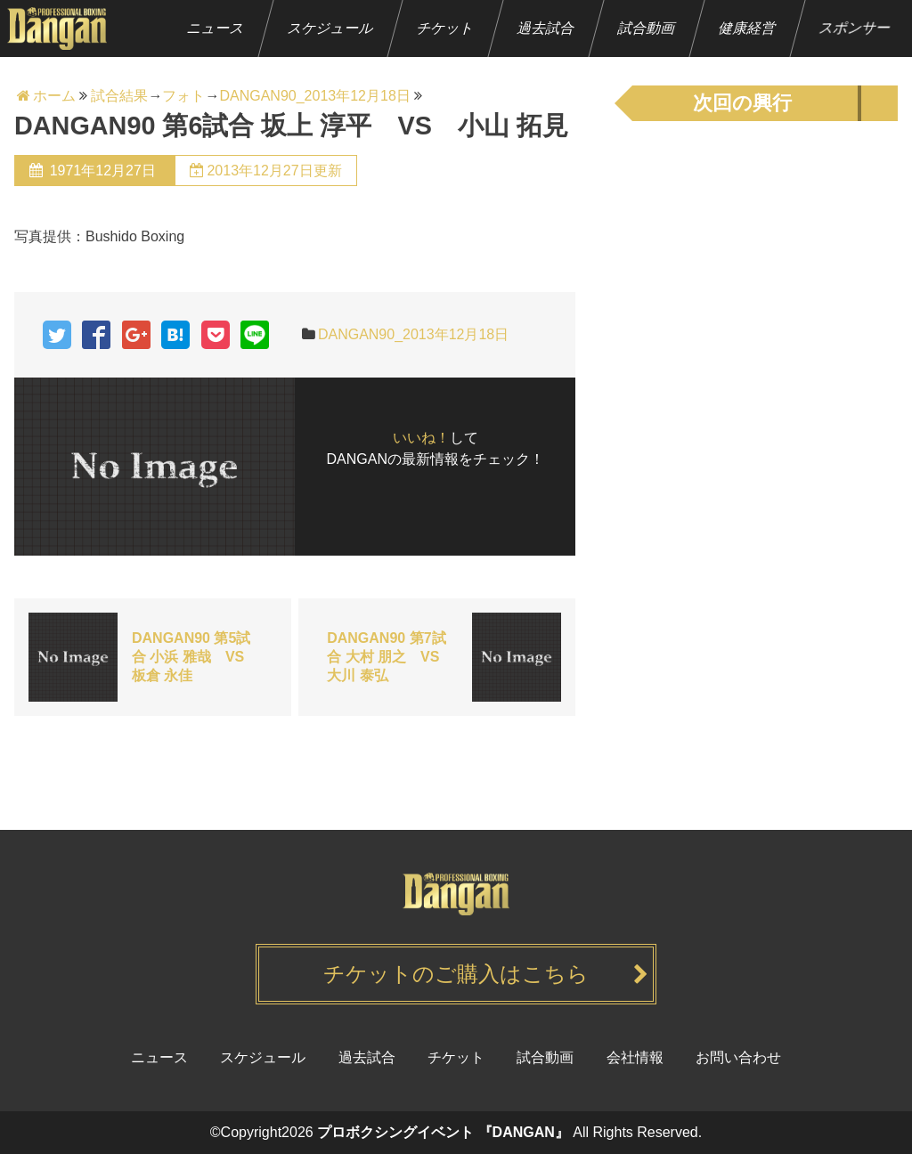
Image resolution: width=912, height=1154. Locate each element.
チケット (445, 28)
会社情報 (635, 1057)
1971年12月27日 (102, 170)
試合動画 (647, 28)
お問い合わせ (738, 1057)
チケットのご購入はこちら (456, 974)
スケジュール (331, 28)
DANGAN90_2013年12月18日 (413, 334)
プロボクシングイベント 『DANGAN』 (443, 1132)
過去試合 (546, 28)
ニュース (216, 28)
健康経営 (747, 28)
